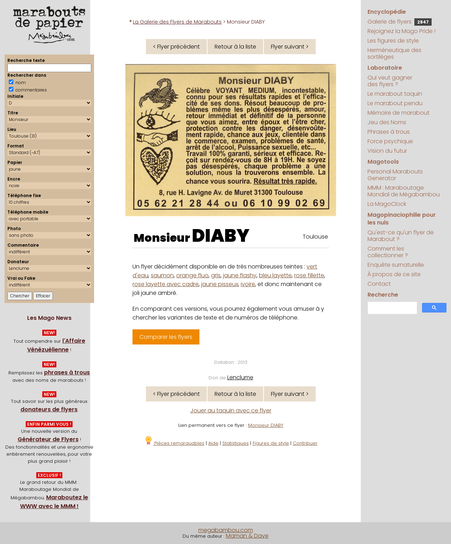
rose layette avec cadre (165, 284)
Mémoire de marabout (398, 113)
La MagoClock (386, 204)
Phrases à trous (388, 132)
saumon (162, 275)
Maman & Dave (247, 536)
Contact (379, 284)
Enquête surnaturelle (395, 265)
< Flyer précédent (176, 47)
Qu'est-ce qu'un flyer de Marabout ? (400, 235)
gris (216, 275)
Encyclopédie (386, 12)
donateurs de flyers (49, 409)
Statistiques (235, 443)
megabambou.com (225, 530)
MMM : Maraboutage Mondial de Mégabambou (403, 191)
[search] (391, 308)
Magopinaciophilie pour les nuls (401, 219)
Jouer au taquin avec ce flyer (230, 410)
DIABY (220, 235)
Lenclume (240, 377)
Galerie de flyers (399, 22)
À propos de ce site (394, 274)
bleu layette (275, 275)
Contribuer (305, 443)
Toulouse (315, 237)
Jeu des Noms (386, 122)
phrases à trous (67, 372)
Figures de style (271, 443)
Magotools (383, 162)
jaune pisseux (219, 284)
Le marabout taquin (394, 94)
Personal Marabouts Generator (395, 174)
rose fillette (309, 275)
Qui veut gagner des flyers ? (389, 81)
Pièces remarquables (174, 443)
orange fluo (192, 275)
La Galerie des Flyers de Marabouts (177, 21)
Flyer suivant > (290, 47)
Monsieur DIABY (265, 425)
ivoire (248, 284)
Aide (213, 443)
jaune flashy (240, 275)
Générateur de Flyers (48, 439)
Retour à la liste (235, 47)
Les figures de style (393, 41)
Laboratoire (384, 68)
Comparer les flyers (166, 337)
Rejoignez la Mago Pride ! (401, 31)
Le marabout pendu (394, 103)
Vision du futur (387, 151)
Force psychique (390, 141)
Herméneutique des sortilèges (394, 53)
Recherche (382, 295)
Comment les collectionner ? (387, 252)
